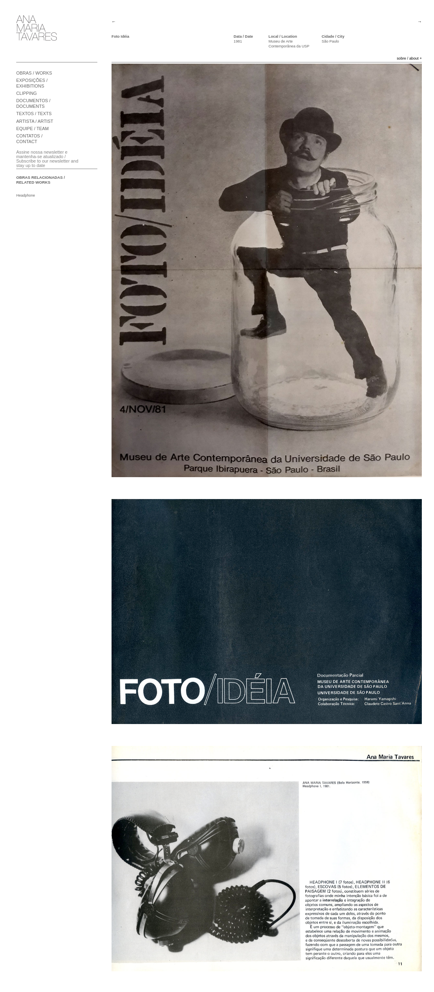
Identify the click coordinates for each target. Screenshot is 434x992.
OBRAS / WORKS (34, 73)
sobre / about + (409, 58)
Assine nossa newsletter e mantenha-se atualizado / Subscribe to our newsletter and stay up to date (47, 159)
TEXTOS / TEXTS (34, 113)
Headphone (25, 195)
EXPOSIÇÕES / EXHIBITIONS (31, 83)
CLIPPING (26, 93)
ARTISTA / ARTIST (34, 121)
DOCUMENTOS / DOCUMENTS (33, 103)
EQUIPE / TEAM (32, 128)
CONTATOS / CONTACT (29, 138)
